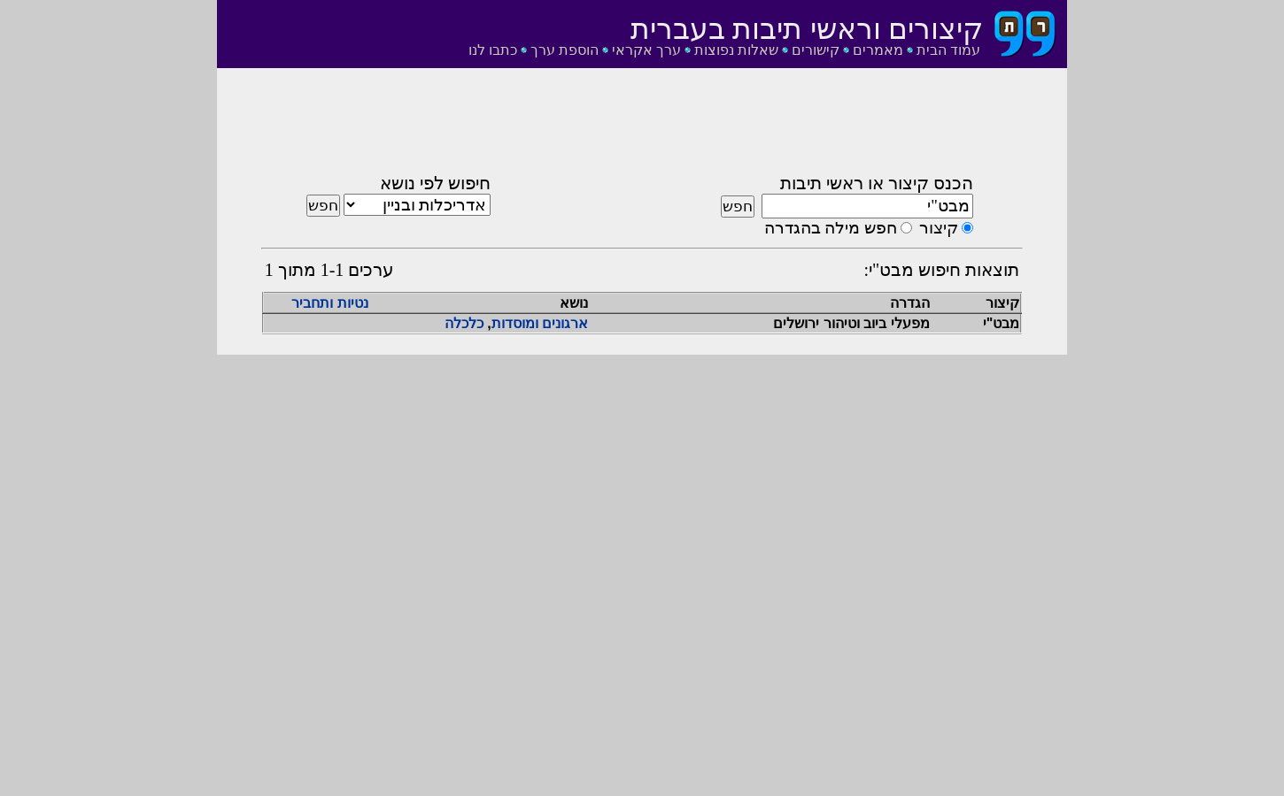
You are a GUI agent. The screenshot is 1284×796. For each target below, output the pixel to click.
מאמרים (878, 49)
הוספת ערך (564, 49)
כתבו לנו (492, 49)
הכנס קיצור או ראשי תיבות (876, 183)
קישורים (815, 49)
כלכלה (464, 323)
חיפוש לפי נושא (435, 183)
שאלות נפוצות (736, 49)
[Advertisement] (642, 126)
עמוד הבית (948, 49)
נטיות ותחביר (329, 302)
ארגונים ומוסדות (539, 323)
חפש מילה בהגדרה (830, 227)
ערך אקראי (646, 49)
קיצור (938, 227)
